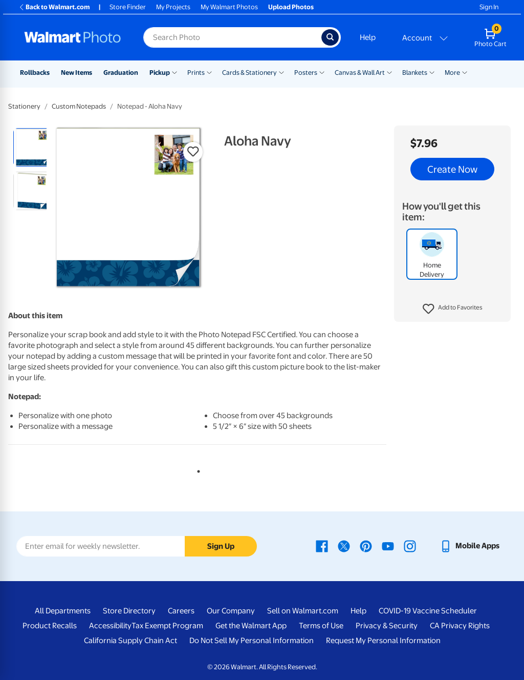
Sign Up (220, 546)
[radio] (32, 147)
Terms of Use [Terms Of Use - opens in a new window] (321, 625)
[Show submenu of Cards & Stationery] (281, 72)
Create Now (452, 169)
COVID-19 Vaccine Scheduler (428, 610)
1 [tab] (196, 469)
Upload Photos (291, 7)
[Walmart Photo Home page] (72, 37)
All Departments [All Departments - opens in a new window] (63, 610)
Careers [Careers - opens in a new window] (181, 610)
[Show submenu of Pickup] (174, 72)
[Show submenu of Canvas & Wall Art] (389, 72)
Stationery (24, 106)
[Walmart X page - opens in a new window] (344, 545)
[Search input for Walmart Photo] (232, 37)
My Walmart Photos (229, 7)
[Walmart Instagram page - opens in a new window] (410, 545)
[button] (453, 309)
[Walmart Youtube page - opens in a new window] (388, 545)
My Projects (173, 7)
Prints (196, 72)
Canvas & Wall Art (360, 72)
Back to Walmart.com (54, 7)
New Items (76, 72)
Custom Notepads (79, 106)
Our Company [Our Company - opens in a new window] (231, 610)
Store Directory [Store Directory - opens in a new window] (129, 610)
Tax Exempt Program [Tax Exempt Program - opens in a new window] (167, 625)
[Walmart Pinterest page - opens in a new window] (366, 545)
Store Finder (128, 7)
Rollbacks (35, 72)
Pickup (159, 72)
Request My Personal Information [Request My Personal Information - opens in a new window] (383, 640)
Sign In (488, 7)
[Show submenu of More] (465, 72)
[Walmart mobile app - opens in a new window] (469, 545)
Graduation (120, 72)
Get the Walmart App (251, 625)
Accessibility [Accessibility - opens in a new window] (110, 625)
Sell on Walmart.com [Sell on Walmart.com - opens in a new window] (302, 610)
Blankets (414, 72)
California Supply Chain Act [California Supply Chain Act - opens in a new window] (130, 640)
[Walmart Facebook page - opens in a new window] (322, 545)
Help (368, 37)
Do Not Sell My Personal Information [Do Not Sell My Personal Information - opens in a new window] (251, 640)
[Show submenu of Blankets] (432, 72)
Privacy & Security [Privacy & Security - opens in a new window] (387, 625)
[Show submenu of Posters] (322, 72)
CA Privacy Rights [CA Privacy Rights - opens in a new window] (460, 625)
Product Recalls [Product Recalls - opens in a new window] (50, 625)
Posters (305, 72)
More (452, 72)
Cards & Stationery (249, 72)
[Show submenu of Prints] (209, 72)
